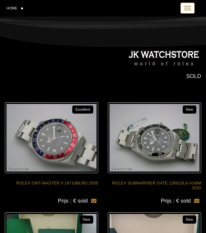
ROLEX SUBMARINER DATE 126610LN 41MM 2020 (156, 185)
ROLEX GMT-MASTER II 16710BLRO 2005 (57, 183)
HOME (14, 8)
